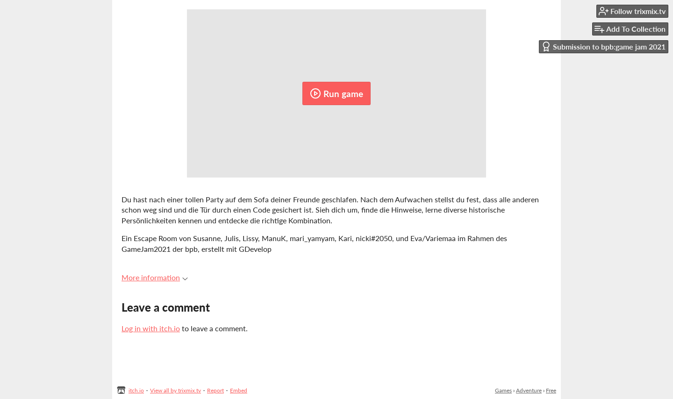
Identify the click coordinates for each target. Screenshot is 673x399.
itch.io (136, 390)
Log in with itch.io (151, 328)
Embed (238, 390)
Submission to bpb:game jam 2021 (603, 46)
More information (155, 277)
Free (551, 390)
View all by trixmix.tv (175, 390)
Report (215, 390)
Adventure (529, 390)
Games (503, 390)
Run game (336, 93)
